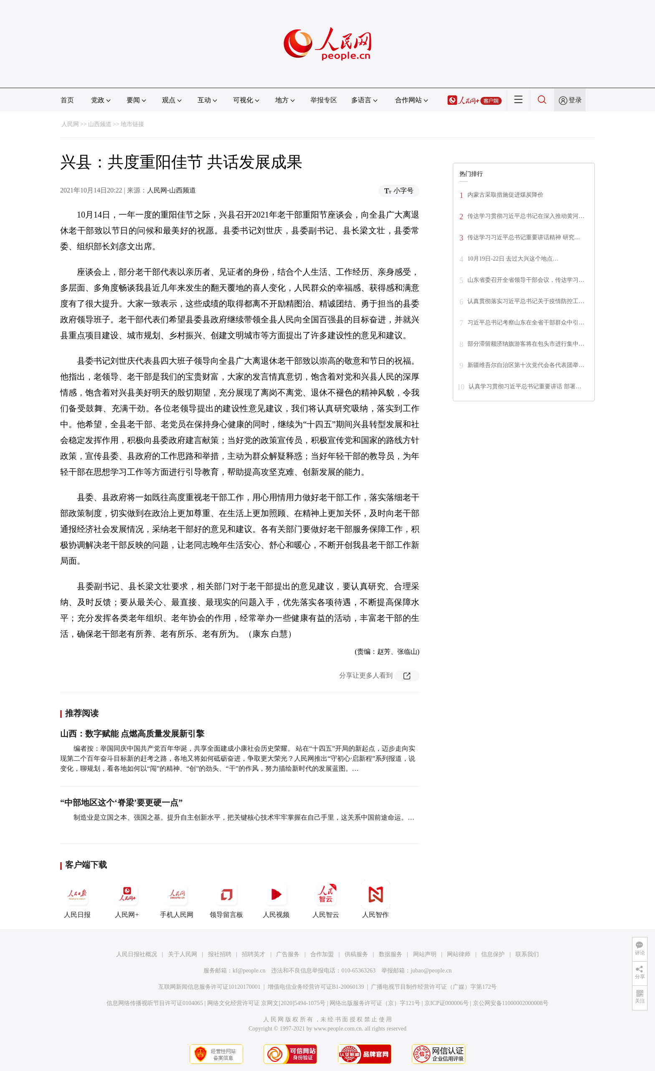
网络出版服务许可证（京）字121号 (375, 1003)
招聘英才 (253, 954)
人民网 (70, 124)
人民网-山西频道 (171, 190)
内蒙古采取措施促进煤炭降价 (505, 195)
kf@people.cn (249, 970)
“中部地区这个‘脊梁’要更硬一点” (121, 802)
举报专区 (323, 100)
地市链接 (132, 124)
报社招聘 (219, 954)
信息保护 (493, 954)
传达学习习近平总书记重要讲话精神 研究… (523, 237)
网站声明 (425, 954)
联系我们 (527, 954)
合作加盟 (322, 954)
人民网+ (127, 899)
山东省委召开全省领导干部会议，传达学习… (525, 280)
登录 (575, 100)
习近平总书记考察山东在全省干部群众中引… (525, 322)
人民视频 (276, 899)
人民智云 (325, 899)
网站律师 (458, 954)
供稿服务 (356, 954)
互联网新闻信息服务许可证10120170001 (209, 987)
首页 (67, 100)
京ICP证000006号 (446, 1003)
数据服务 (390, 954)
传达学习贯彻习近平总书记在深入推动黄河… (525, 216)
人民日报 (77, 899)
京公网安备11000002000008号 (510, 1003)
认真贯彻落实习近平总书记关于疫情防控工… (525, 301)
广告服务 (288, 954)
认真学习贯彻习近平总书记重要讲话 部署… (525, 386)
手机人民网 (176, 899)
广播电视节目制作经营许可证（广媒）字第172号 (434, 987)
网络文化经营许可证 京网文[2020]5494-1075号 (266, 1003)
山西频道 (100, 124)
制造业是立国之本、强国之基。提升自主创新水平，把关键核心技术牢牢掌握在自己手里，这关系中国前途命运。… (244, 817)
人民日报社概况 (136, 954)
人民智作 (375, 899)
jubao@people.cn (431, 970)
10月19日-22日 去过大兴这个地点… (513, 259)
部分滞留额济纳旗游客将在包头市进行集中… (525, 344)
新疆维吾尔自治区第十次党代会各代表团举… (525, 365)
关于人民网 (182, 954)
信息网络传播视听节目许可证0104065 (155, 1003)
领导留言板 (226, 899)
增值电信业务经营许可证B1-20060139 (316, 987)
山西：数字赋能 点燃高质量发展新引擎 (132, 733)
